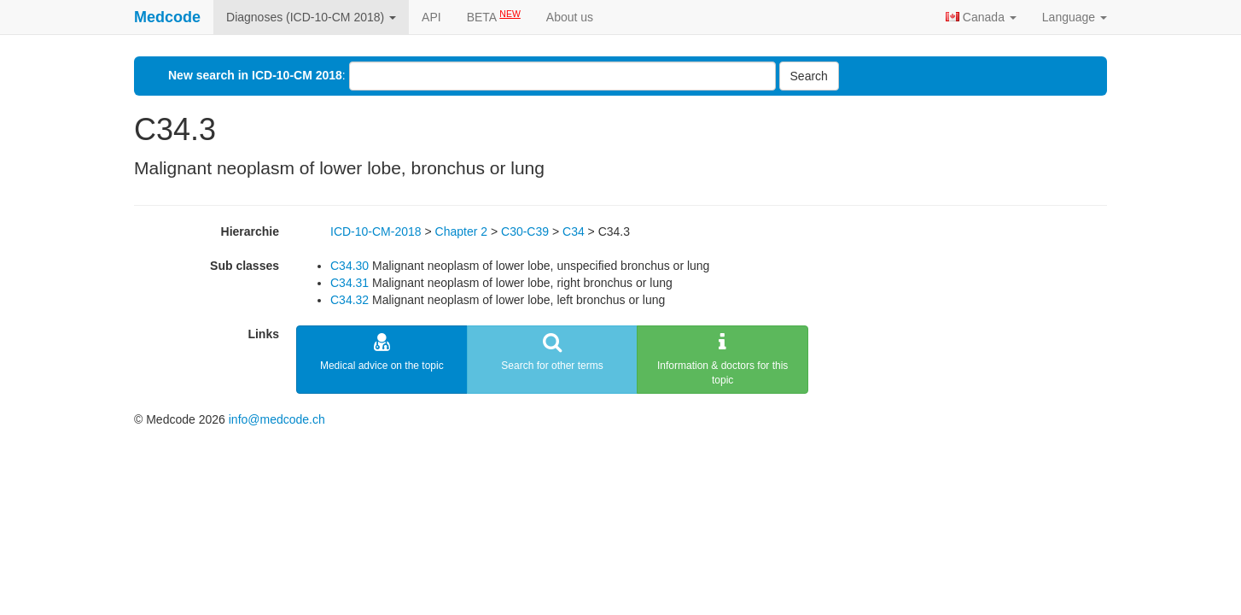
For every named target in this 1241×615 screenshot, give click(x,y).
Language (1074, 17)
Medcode (167, 17)
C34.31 (349, 283)
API (431, 17)
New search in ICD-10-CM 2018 (255, 75)
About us (569, 17)
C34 (573, 231)
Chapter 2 (461, 231)
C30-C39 (525, 231)
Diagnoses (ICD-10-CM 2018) (311, 17)
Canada (981, 17)
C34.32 (349, 300)
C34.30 (349, 265)
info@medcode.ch (277, 419)
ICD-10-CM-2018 (376, 231)
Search (809, 76)
